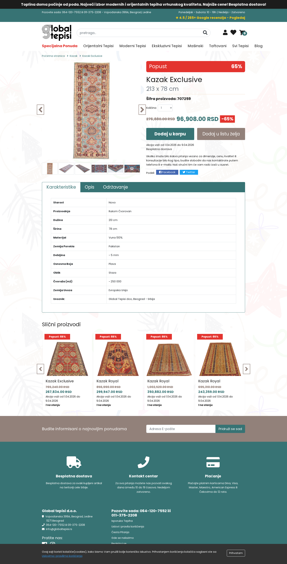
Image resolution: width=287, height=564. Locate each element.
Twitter (189, 172)
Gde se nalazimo (122, 538)
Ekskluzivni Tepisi (167, 45)
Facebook (167, 172)
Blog (258, 45)
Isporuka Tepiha (122, 521)
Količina (151, 108)
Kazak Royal (107, 381)
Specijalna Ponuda (59, 45)
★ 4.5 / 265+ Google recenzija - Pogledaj (210, 17)
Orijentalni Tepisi (98, 45)
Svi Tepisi (240, 45)
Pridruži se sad (230, 429)
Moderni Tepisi (132, 45)
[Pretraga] (205, 33)
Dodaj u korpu (170, 134)
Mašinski (195, 45)
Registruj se (118, 543)
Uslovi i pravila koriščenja (127, 526)
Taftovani (217, 45)
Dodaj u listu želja (221, 134)
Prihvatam (236, 553)
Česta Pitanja (120, 532)
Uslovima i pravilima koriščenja (62, 556)
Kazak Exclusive (60, 381)
